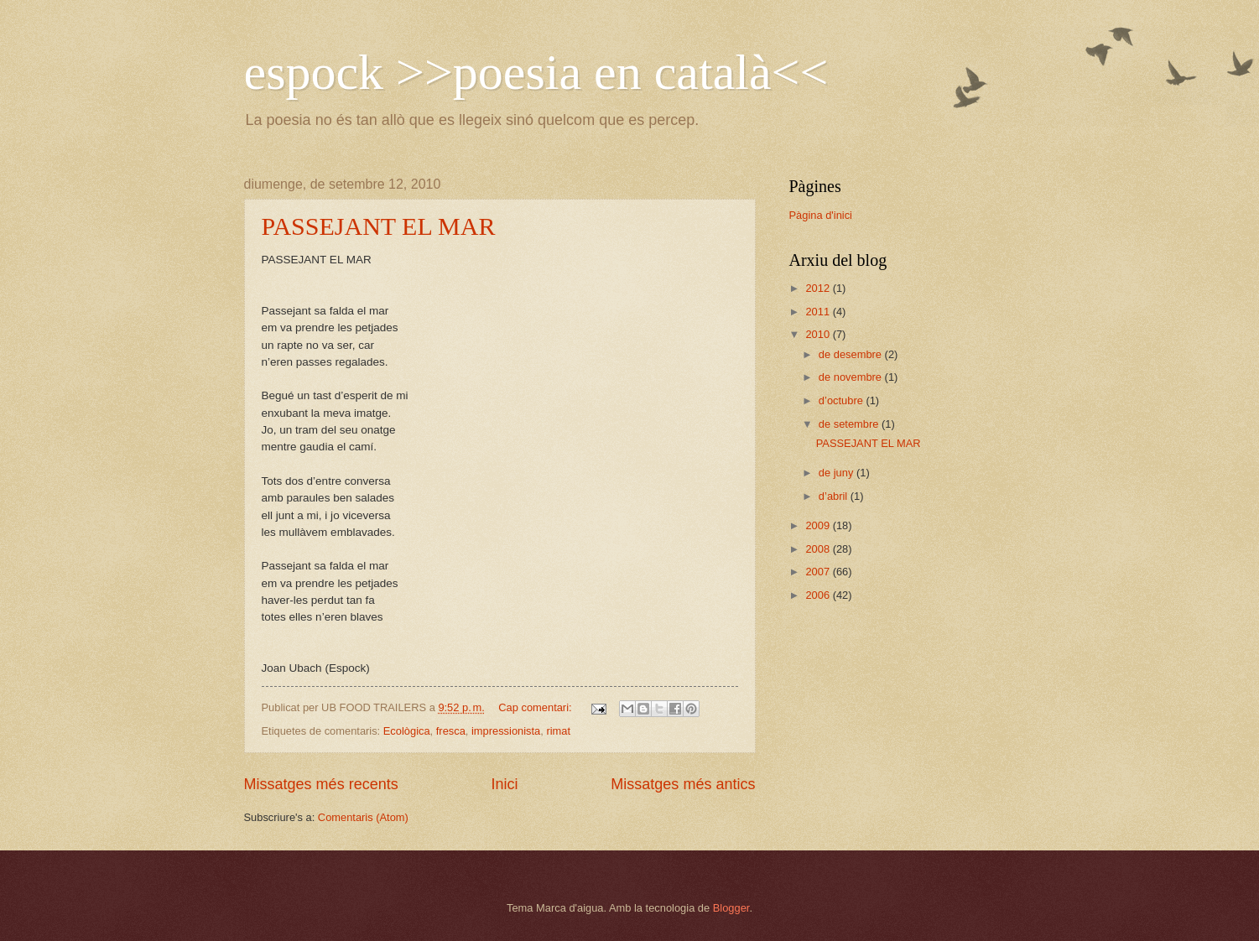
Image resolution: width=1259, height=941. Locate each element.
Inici (504, 784)
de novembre (852, 377)
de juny (837, 472)
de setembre (850, 424)
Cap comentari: (536, 707)
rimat (558, 731)
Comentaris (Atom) (363, 817)
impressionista (505, 731)
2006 (818, 595)
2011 (818, 311)
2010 (818, 334)
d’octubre (842, 400)
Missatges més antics (683, 784)
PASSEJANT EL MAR (379, 226)
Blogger (731, 908)
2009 (818, 525)
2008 (818, 549)
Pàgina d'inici (820, 215)
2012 (818, 288)
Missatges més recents (321, 784)
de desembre (852, 354)
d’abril (835, 496)
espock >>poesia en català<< (536, 72)
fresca (451, 731)
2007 (818, 571)
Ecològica (406, 731)
